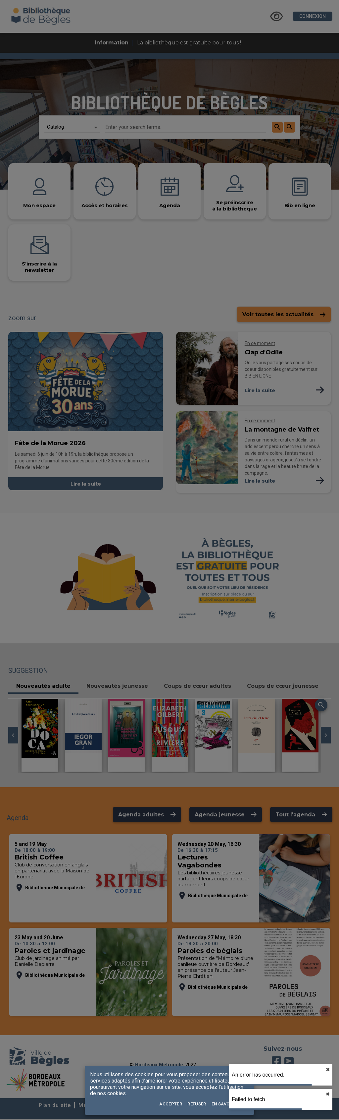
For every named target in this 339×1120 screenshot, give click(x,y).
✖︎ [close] (328, 1069)
